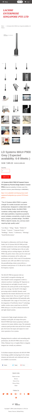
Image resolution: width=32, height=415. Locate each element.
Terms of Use (16, 381)
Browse (16, 378)
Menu (5, 2)
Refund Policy (20, 411)
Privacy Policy (16, 383)
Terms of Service (12, 411)
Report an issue (16, 376)
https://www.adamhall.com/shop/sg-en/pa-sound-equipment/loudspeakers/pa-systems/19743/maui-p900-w (14, 195)
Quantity (3, 167)
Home (2, 26)
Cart (27, 2)
